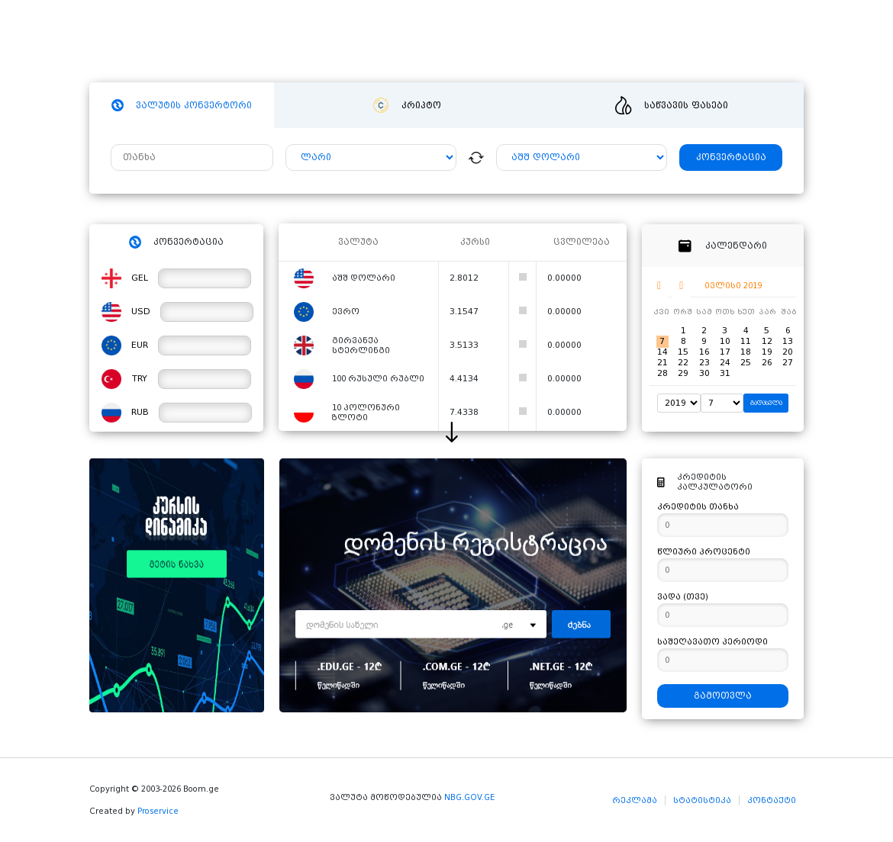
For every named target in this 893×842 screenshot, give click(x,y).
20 (787, 352)
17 (725, 352)
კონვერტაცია (731, 157)
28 (662, 373)
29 (683, 373)
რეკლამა (634, 800)
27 (787, 362)
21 (662, 362)
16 (704, 352)
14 (662, 352)
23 (704, 362)
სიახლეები (435, 42)
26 (767, 362)
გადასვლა (766, 403)
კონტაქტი (771, 800)
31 (725, 373)
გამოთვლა (723, 696)
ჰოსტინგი (352, 42)
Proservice (158, 811)
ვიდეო (507, 42)
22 (683, 362)
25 (745, 362)
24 (725, 362)
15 (683, 352)
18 (745, 352)
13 (787, 341)
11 (745, 341)
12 (767, 341)
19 (767, 352)
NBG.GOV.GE (469, 797)
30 (704, 373)
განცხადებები (590, 42)
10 (725, 341)
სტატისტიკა (702, 800)
